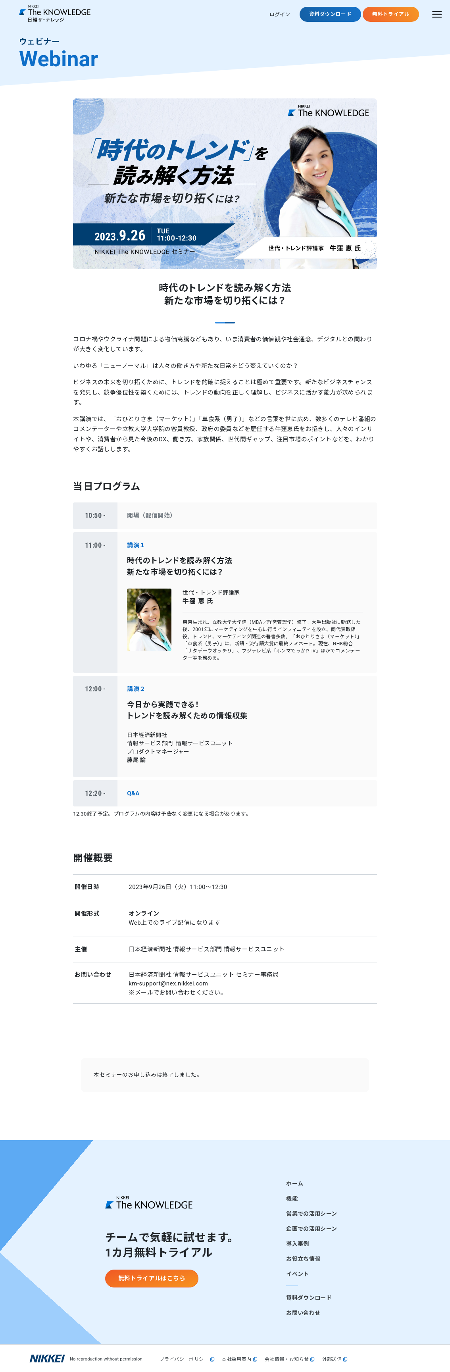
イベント (297, 1274)
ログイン (279, 14)
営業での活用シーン (311, 1213)
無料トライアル (391, 14)
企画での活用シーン (311, 1229)
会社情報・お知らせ (287, 1359)
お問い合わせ (303, 1313)
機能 (292, 1198)
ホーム (294, 1183)
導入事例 (297, 1244)
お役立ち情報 (303, 1259)
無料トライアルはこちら (151, 1278)
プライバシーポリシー (184, 1359)
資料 (330, 14)
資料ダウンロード (309, 1298)
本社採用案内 (236, 1359)
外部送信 (332, 1359)
